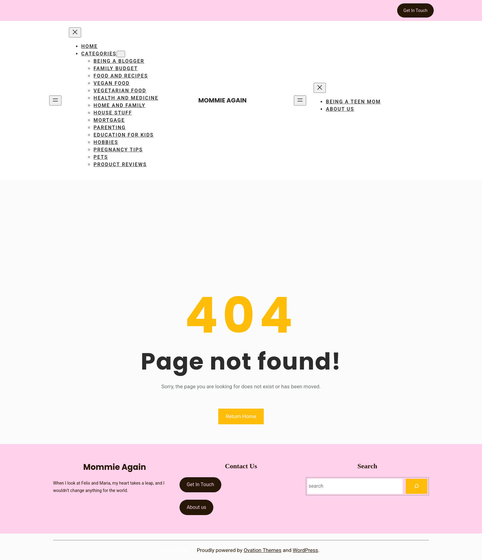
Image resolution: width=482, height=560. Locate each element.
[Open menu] (55, 100)
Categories (99, 54)
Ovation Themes (263, 550)
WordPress (305, 550)
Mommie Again (222, 100)
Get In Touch (415, 10)
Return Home (241, 416)
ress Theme (175, 550)
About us (196, 507)
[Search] (417, 486)
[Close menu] (75, 32)
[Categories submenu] (121, 54)
